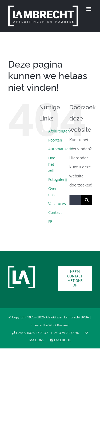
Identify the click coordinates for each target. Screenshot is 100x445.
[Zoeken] (86, 200)
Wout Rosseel (59, 325)
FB (50, 221)
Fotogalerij (57, 179)
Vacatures (57, 203)
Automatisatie (60, 148)
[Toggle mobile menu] (89, 9)
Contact (55, 212)
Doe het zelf (51, 164)
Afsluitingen (59, 131)
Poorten (55, 140)
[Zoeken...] (75, 200)
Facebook (60, 340)
